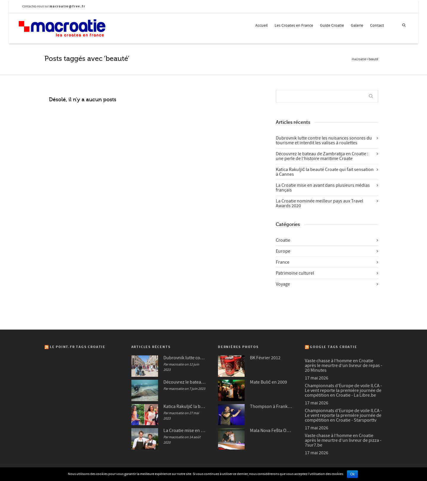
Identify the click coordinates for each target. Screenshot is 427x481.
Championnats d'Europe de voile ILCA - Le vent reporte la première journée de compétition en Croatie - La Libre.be (343, 390)
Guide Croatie (332, 25)
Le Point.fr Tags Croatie (78, 346)
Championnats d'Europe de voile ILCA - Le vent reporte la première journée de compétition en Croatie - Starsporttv (343, 415)
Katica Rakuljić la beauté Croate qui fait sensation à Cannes (325, 172)
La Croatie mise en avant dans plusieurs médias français (323, 187)
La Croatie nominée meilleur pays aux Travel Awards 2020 (319, 203)
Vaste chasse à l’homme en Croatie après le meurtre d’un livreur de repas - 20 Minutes (343, 365)
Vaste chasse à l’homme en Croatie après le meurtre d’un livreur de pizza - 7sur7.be (343, 440)
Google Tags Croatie (333, 346)
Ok (352, 474)
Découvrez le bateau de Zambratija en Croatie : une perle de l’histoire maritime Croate (322, 156)
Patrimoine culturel (295, 273)
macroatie (359, 59)
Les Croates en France (294, 25)
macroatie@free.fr (67, 6)
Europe (283, 251)
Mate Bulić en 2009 (268, 382)
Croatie (283, 240)
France (282, 262)
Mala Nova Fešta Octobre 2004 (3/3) (271, 430)
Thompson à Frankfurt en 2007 (271, 406)
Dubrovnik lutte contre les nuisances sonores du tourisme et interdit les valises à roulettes (324, 140)
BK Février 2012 (265, 357)
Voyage (283, 284)
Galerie (357, 25)
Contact (377, 25)
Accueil (261, 25)
